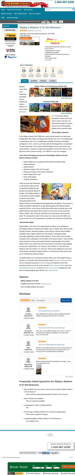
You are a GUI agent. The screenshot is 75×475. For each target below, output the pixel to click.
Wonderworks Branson (28, 268)
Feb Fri (31, 72)
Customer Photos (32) (50, 108)
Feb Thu (23, 72)
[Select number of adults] (49, 468)
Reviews (43, 81)
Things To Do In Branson (14, 9)
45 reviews (41, 300)
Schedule (49, 60)
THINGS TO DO (22, 24)
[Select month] (43, 22)
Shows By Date (28, 9)
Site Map (50, 434)
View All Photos (66, 98)
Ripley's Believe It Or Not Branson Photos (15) (50, 92)
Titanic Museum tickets (56, 265)
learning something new (61, 260)
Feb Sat (38, 72)
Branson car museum (50, 268)
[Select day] (48, 22)
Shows (3, 9)
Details (24, 81)
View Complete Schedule (60, 71)
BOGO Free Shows (6, 13)
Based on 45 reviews (36, 30)
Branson (43, 263)
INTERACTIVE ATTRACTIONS (40, 24)
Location (52, 81)
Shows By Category (35, 13)
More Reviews (69, 376)
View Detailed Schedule (45, 283)
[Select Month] (36, 468)
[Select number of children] (56, 468)
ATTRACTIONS (30, 24)
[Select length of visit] (54, 22)
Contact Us (50, 435)
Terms (71, 457)
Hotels (3, 17)
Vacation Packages (12, 17)
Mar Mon (53, 72)
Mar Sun (45, 72)
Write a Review (66, 300)
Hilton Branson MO (51, 270)
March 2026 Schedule (20, 13)
